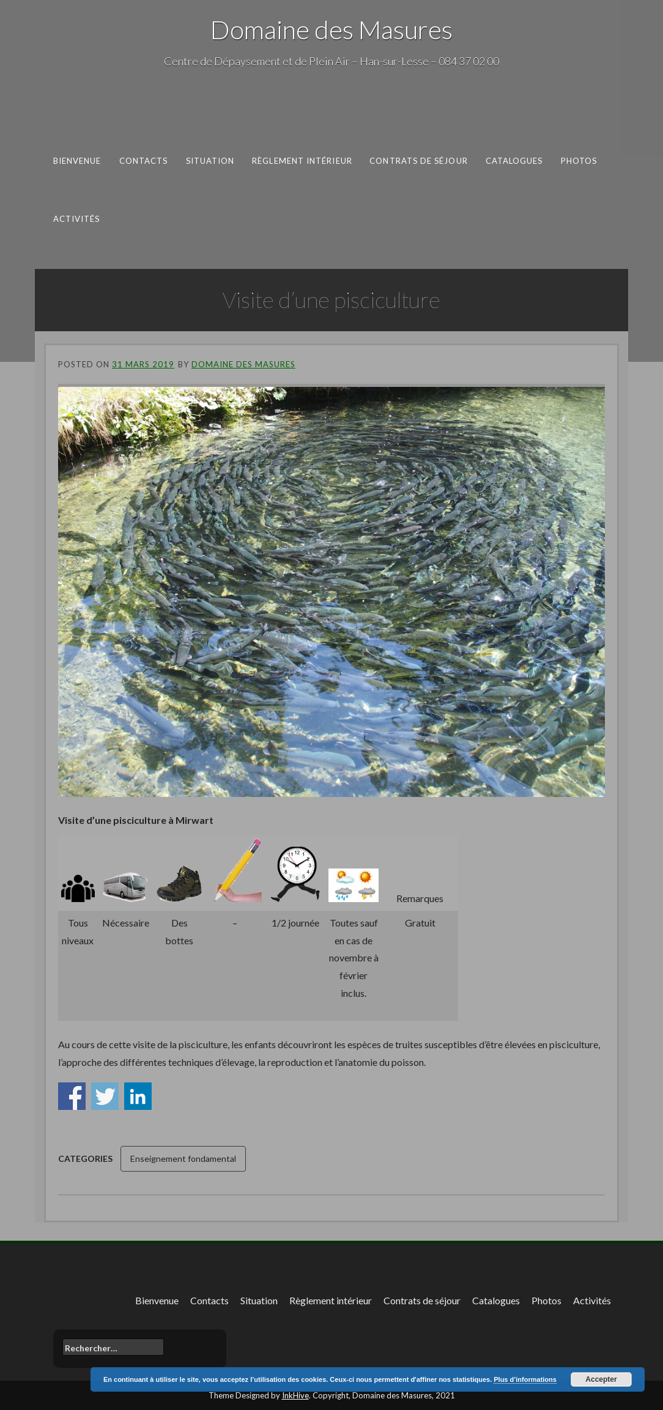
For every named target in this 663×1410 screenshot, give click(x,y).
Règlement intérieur (302, 161)
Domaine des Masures (331, 29)
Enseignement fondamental (183, 1158)
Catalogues (514, 161)
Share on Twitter (105, 1096)
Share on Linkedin (138, 1096)
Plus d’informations (525, 1379)
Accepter (601, 1379)
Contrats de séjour (418, 161)
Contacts (143, 161)
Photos (579, 161)
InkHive (295, 1395)
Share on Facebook (72, 1096)
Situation (210, 161)
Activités (76, 218)
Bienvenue (77, 161)
